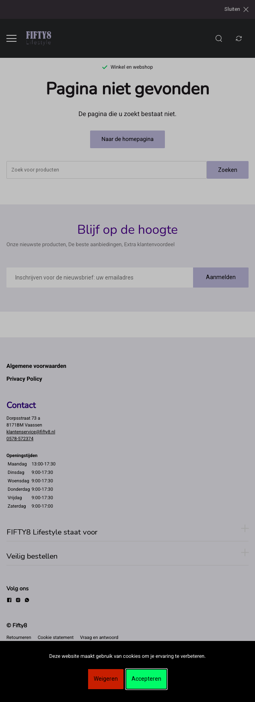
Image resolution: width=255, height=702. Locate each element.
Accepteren (146, 678)
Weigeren (106, 678)
